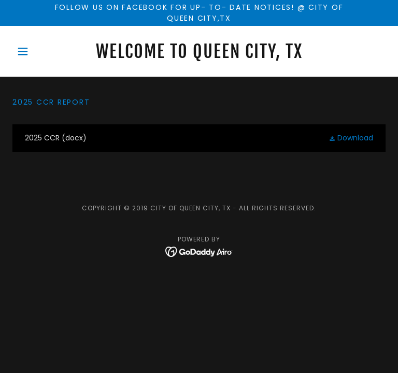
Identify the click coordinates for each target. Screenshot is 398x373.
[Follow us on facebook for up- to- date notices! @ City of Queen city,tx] (199, 13)
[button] (40, 51)
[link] (199, 55)
